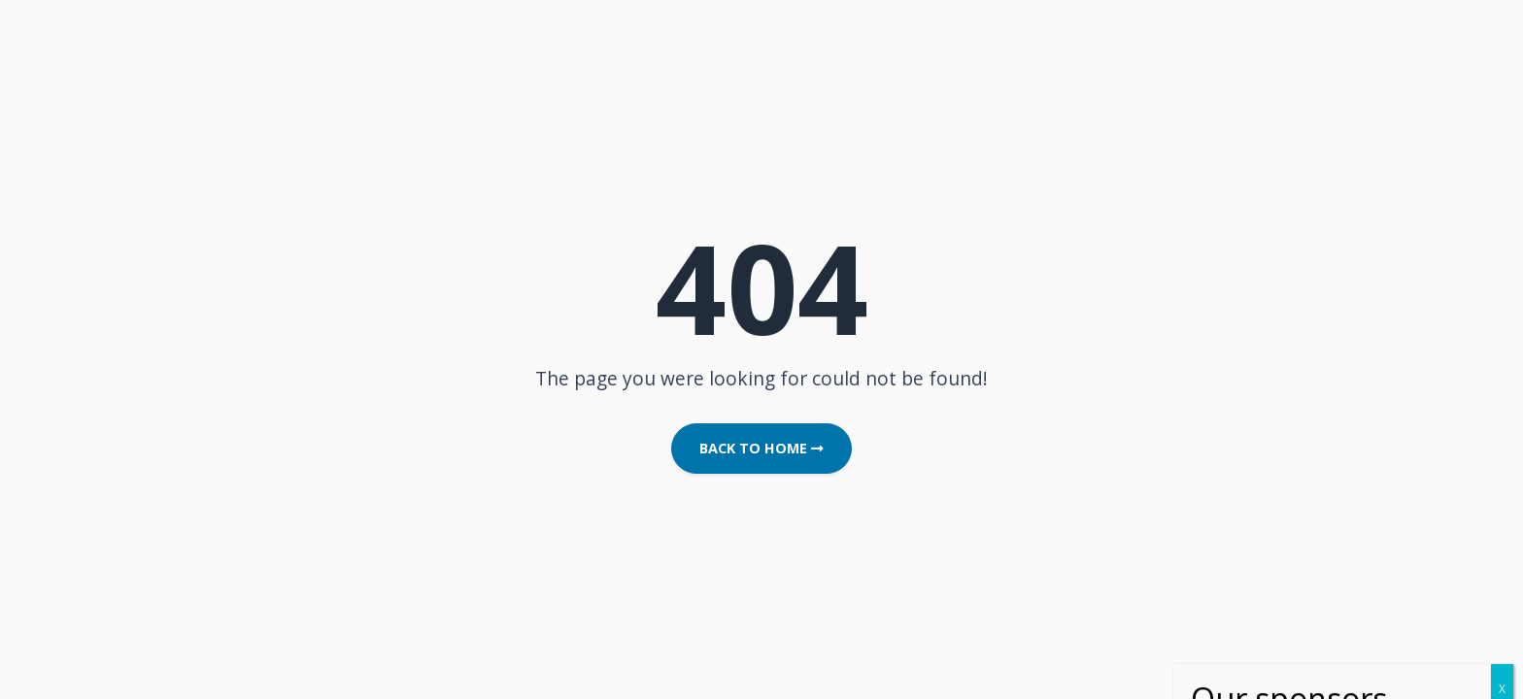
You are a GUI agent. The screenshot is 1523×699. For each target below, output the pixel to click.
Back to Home (761, 448)
